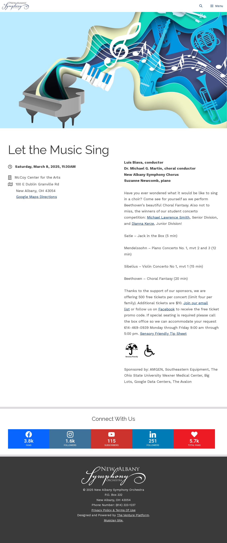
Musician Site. (113, 520)
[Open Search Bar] (200, 6)
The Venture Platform (133, 515)
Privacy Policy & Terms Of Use (113, 510)
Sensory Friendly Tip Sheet (163, 333)
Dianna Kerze (143, 223)
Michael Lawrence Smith (168, 217)
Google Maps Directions (36, 197)
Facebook (166, 309)
